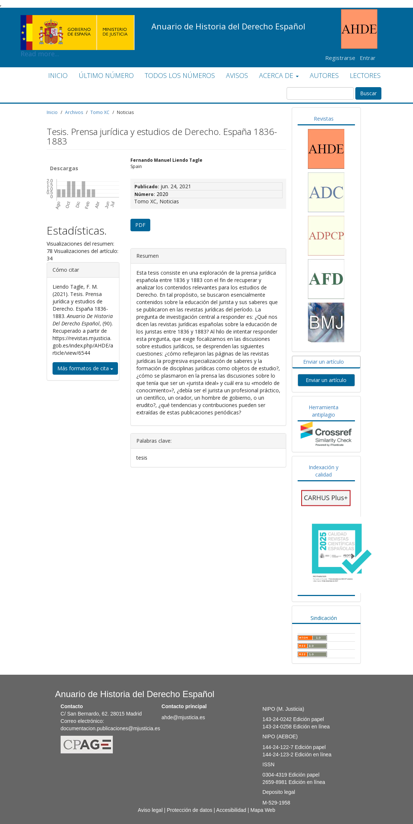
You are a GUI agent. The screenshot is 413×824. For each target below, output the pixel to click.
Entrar (368, 57)
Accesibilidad (231, 810)
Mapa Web (262, 810)
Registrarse (340, 57)
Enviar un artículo (323, 361)
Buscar (368, 93)
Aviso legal (150, 810)
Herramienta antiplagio (323, 411)
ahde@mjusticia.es (183, 717)
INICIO (58, 75)
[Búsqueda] (320, 93)
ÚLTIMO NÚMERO (106, 75)
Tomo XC (99, 112)
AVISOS (237, 75)
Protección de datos (189, 810)
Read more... (77, 20)
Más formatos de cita (85, 368)
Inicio (52, 112)
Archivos (74, 112)
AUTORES (324, 75)
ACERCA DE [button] (279, 75)
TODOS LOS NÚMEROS (180, 75)
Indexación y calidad (323, 471)
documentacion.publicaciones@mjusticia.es (110, 728)
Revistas (324, 118)
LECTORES (365, 75)
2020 (162, 193)
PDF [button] (140, 224)
